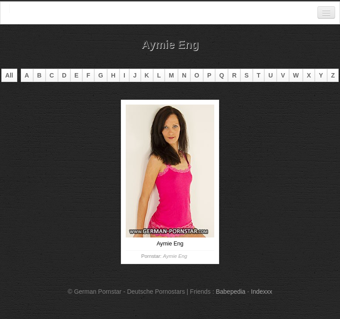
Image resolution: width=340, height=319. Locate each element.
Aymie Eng (175, 256)
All (9, 75)
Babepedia (230, 291)
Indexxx (261, 291)
